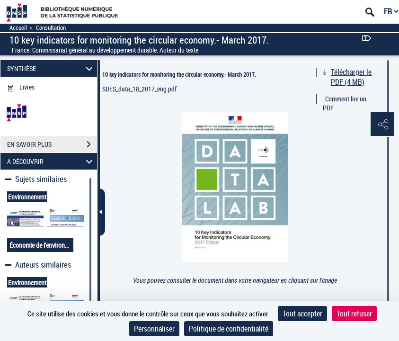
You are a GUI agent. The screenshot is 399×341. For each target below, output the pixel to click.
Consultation (51, 28)
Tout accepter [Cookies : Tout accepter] (302, 313)
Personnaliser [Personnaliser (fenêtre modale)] (154, 328)
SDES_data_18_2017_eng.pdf (139, 88)
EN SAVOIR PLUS (52, 144)
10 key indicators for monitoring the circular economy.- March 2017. (179, 74)
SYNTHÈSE (51, 68)
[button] (382, 124)
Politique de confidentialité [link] (228, 328)
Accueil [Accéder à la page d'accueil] (18, 28)
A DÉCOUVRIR (51, 161)
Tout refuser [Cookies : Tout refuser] (354, 313)
